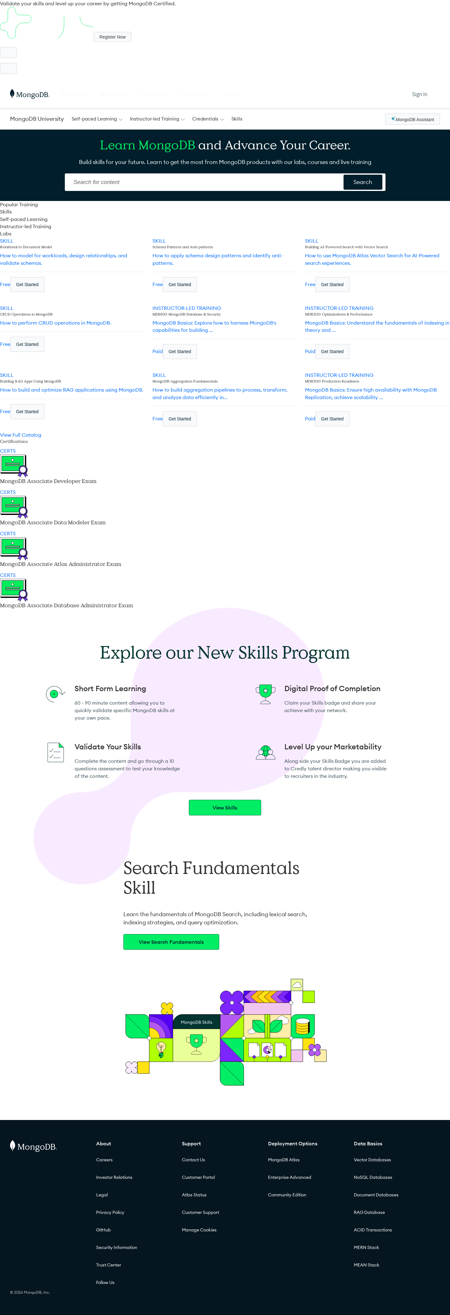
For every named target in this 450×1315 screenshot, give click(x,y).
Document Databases (376, 1195)
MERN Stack (366, 1247)
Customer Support (200, 1212)
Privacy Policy (110, 1212)
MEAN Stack (367, 1265)
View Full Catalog (20, 435)
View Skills (225, 807)
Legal (102, 1195)
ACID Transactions (373, 1230)
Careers (104, 1160)
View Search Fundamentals (171, 942)
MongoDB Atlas (284, 1160)
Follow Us (105, 1282)
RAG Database (369, 1212)
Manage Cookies (199, 1230)
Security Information (116, 1247)
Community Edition (287, 1195)
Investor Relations (114, 1177)
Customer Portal (198, 1177)
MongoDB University (37, 118)
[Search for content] (363, 182)
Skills (236, 119)
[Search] (205, 182)
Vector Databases (372, 1160)
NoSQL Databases (373, 1177)
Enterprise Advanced (289, 1177)
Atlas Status (194, 1195)
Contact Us (193, 1160)
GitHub (103, 1230)
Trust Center (108, 1265)
